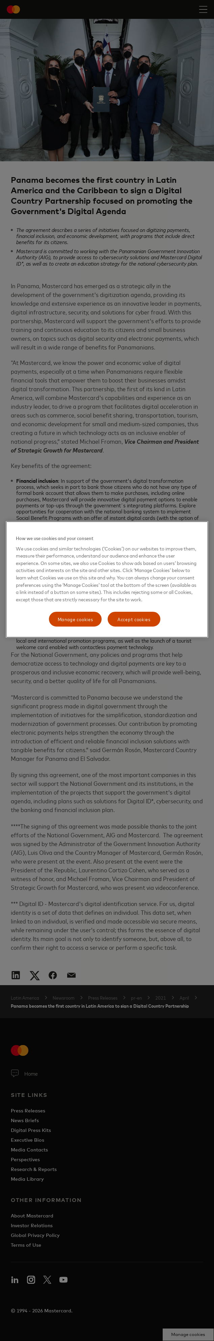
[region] (107, 579)
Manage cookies (75, 619)
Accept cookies (134, 619)
